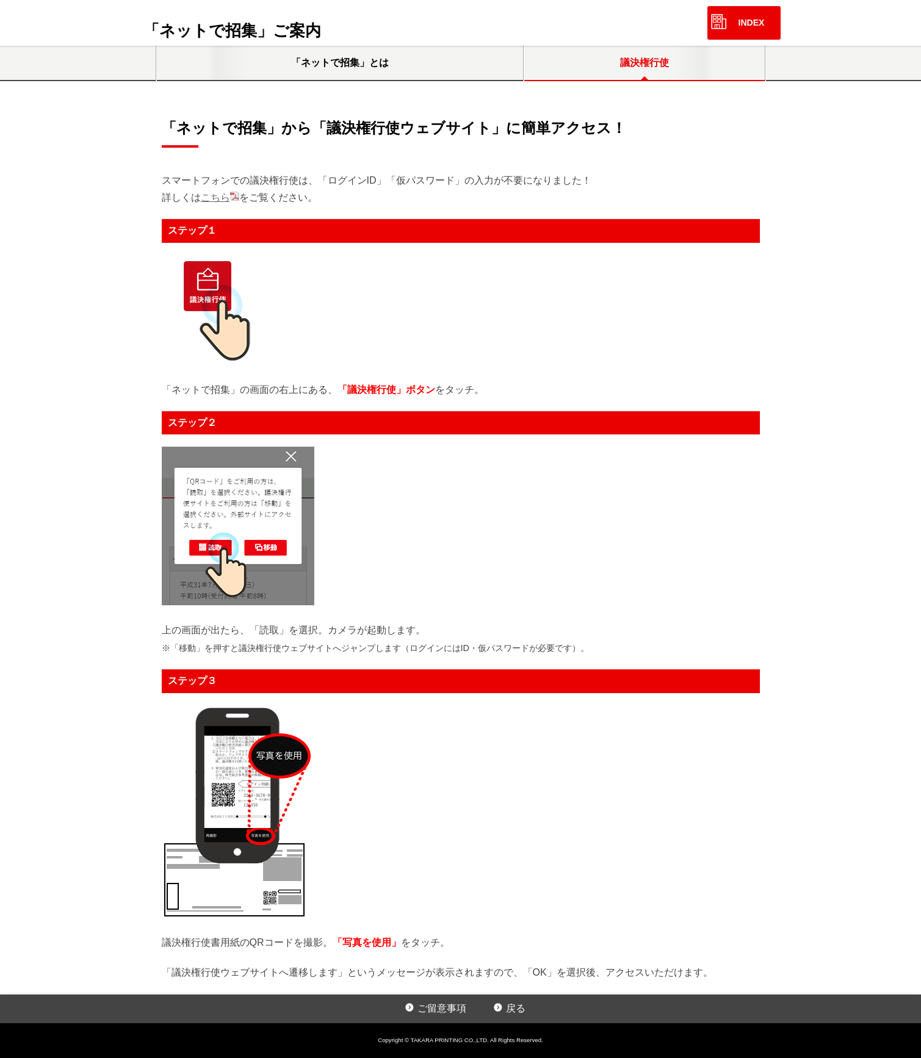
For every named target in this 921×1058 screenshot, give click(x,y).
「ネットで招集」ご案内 (232, 30)
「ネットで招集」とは (340, 62)
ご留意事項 (441, 1008)
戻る (516, 1008)
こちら (215, 197)
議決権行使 (644, 62)
